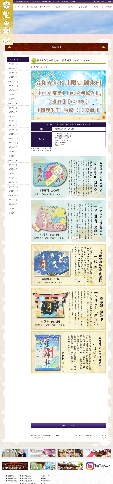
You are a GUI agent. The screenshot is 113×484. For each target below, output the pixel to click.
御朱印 (96, 7)
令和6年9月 (12, 147)
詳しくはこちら (68, 425)
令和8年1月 (12, 77)
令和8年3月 (12, 68)
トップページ (19, 7)
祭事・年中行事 (45, 7)
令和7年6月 (12, 108)
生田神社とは (26, 476)
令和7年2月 (12, 125)
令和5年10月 (13, 195)
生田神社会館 (12, 478)
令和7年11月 (13, 86)
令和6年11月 (13, 138)
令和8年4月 (12, 64)
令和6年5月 (12, 165)
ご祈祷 (58, 7)
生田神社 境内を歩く (29, 481)
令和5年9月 (12, 200)
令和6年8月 (12, 152)
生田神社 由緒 (32, 7)
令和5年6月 (12, 213)
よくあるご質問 (99, 2)
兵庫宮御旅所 (12, 481)
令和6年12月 (13, 134)
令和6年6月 (12, 160)
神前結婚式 (46, 481)
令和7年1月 (12, 130)
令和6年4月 (12, 169)
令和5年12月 (13, 187)
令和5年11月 (13, 191)
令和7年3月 (12, 121)
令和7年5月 (12, 112)
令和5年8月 (12, 204)
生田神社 (11, 476)
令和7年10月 (13, 90)
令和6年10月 (13, 143)
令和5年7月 (12, 209)
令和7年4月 (12, 116)
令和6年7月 (12, 156)
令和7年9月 (12, 95)
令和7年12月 (13, 81)
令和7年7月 (12, 103)
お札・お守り (83, 7)
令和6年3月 (12, 173)
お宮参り (70, 7)
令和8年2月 (12, 73)
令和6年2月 (12, 178)
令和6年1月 (12, 182)
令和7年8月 (12, 99)
